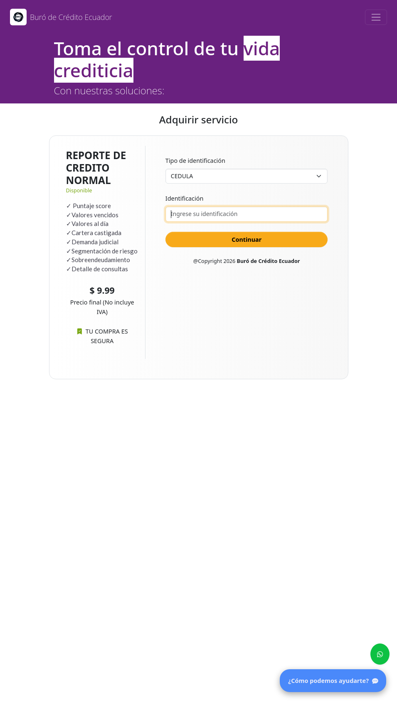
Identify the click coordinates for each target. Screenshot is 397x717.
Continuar (246, 239)
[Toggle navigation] (376, 17)
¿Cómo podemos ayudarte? (333, 681)
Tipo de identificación (195, 161)
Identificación (184, 198)
